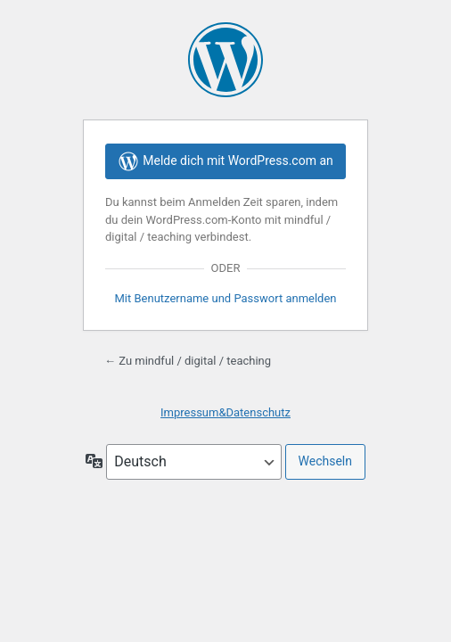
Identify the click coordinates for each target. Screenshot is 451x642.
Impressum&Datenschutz (225, 412)
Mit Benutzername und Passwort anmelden (225, 298)
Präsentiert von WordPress (225, 59)
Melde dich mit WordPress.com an (225, 161)
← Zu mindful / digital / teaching (187, 360)
